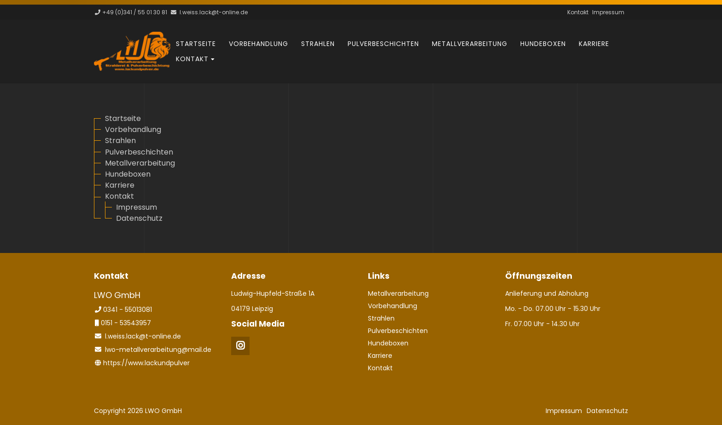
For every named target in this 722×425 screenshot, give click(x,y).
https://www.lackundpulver (146, 363)
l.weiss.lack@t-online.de (214, 12)
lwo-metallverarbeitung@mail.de (158, 349)
